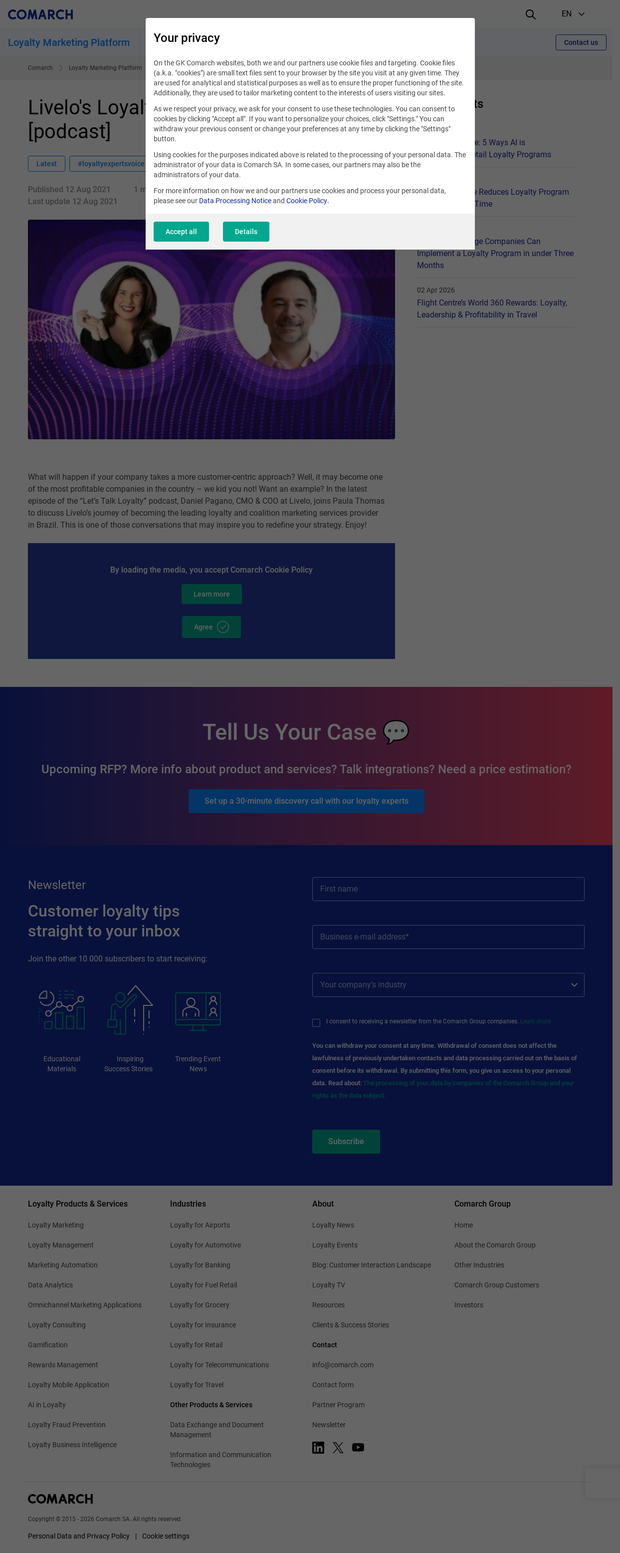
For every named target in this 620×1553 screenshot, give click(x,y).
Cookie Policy (306, 201)
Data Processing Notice (235, 201)
